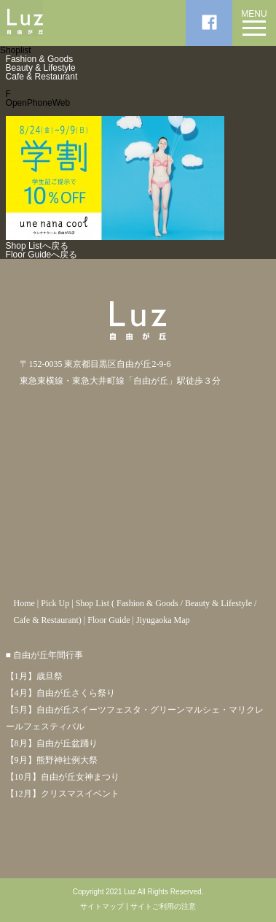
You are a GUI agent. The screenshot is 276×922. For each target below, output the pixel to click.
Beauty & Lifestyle (41, 68)
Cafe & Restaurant (42, 76)
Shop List (92, 603)
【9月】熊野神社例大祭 (52, 760)
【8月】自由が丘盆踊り (52, 743)
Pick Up (55, 603)
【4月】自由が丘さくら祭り (60, 693)
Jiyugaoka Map (163, 620)
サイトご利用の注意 (163, 906)
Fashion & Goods (40, 59)
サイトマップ (102, 906)
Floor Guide (108, 620)
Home (23, 603)
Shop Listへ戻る (37, 246)
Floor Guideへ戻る (42, 254)
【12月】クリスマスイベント (62, 794)
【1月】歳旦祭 (34, 676)
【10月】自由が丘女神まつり (62, 777)
